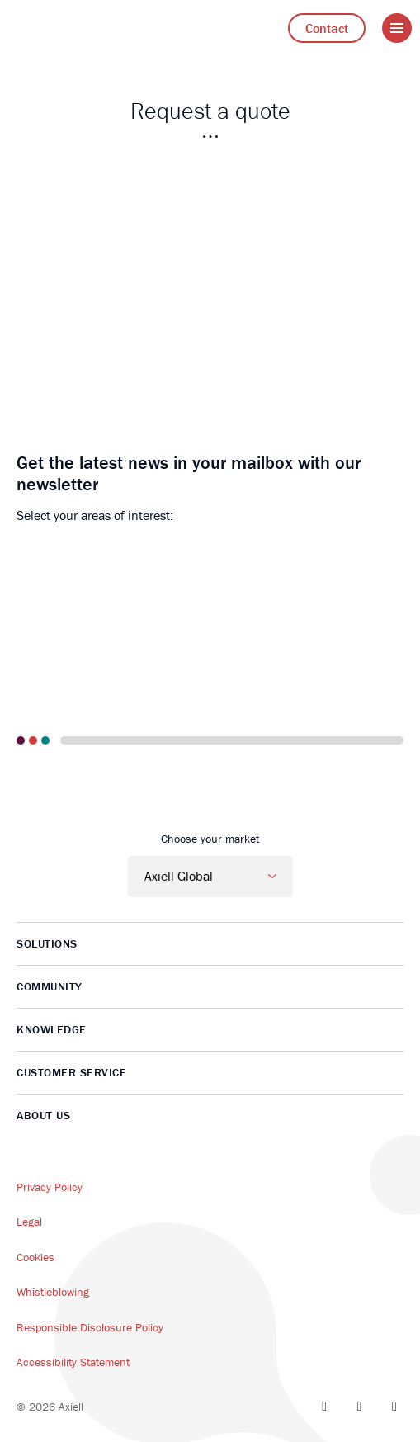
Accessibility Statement (73, 1362)
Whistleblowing (53, 1291)
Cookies (35, 1257)
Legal (29, 1221)
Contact (326, 28)
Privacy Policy (50, 1187)
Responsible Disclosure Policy (90, 1327)
